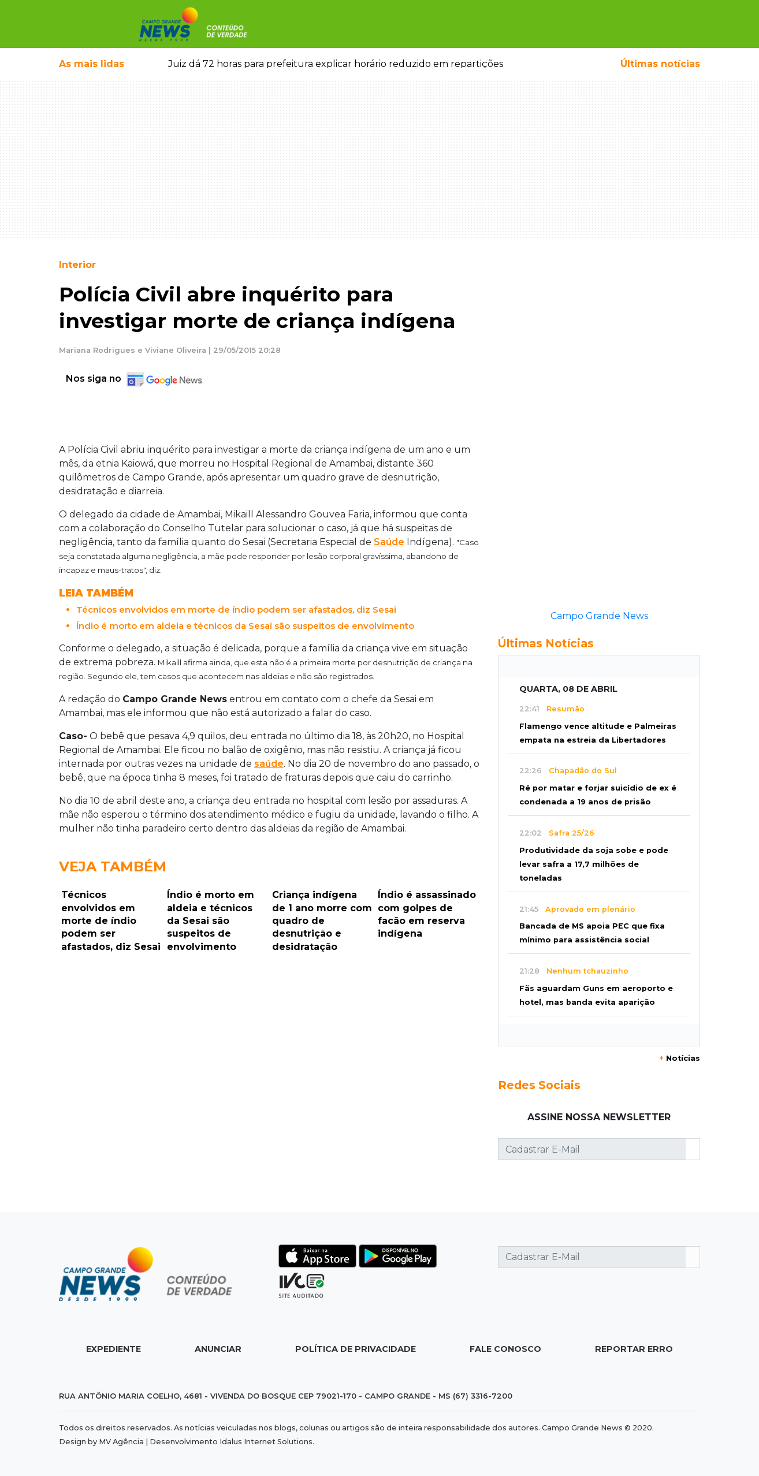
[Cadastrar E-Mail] (592, 1149)
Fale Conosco (505, 1349)
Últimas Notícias (546, 643)
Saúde (389, 541)
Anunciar (218, 1349)
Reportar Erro (634, 1349)
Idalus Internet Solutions (265, 1441)
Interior (77, 264)
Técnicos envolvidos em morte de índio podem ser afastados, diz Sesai (236, 609)
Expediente (113, 1349)
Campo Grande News (599, 615)
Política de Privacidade (355, 1349)
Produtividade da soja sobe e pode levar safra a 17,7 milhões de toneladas (593, 864)
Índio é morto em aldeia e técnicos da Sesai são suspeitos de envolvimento (245, 625)
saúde (269, 763)
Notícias (679, 1058)
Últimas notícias (660, 63)
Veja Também (112, 866)
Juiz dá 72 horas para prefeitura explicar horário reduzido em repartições (335, 63)
